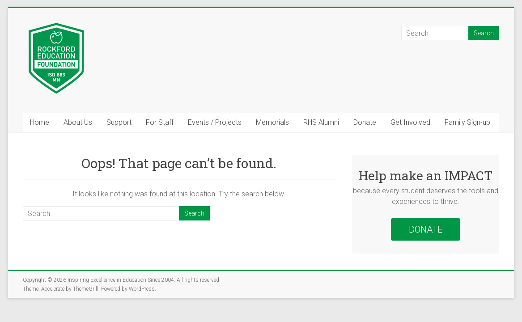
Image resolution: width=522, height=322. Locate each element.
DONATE (425, 229)
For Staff (160, 122)
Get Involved (410, 122)
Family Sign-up (467, 122)
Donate (364, 122)
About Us (78, 122)
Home (39, 122)
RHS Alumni (321, 122)
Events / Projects (215, 122)
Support (119, 122)
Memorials (272, 122)
